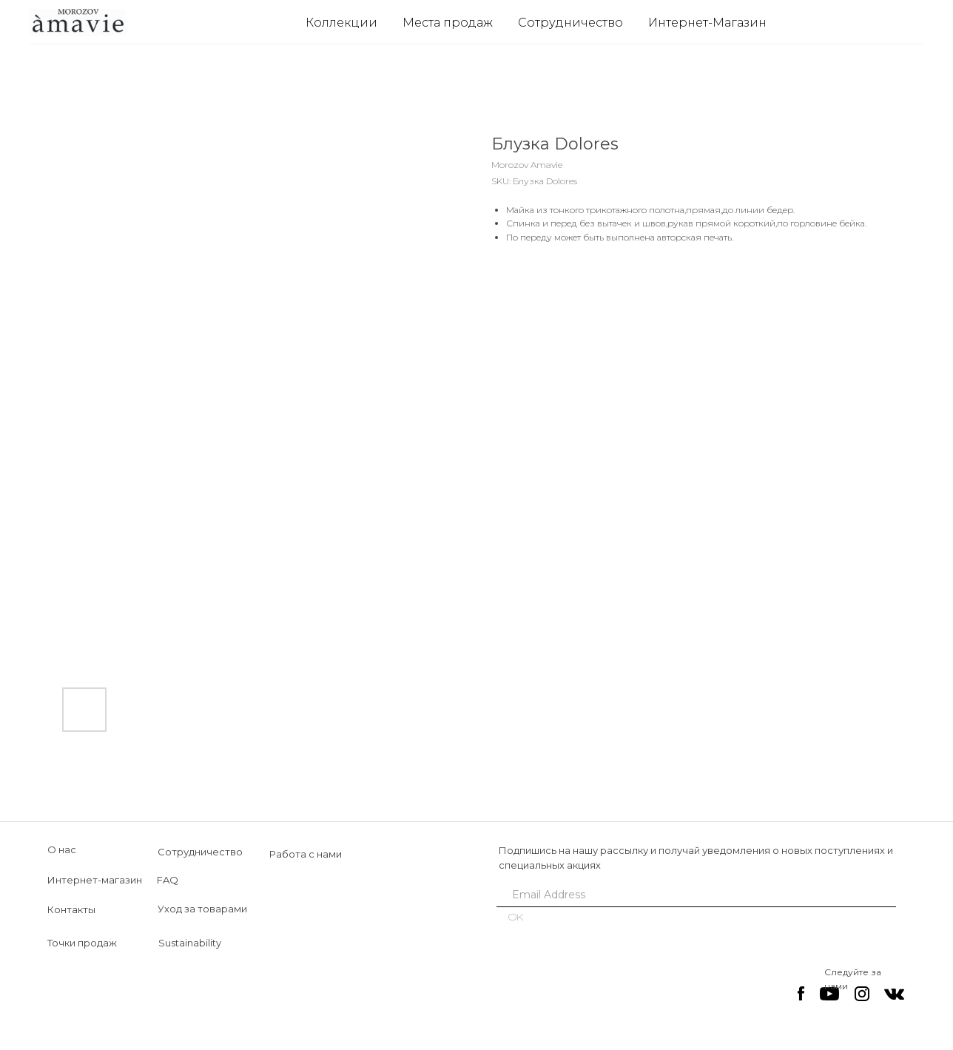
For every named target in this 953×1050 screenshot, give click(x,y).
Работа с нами (305, 854)
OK (515, 916)
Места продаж (448, 23)
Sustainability (189, 943)
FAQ (167, 880)
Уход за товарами (202, 909)
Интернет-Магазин (707, 23)
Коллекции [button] (341, 23)
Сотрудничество (570, 23)
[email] (691, 895)
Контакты (71, 909)
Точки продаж (82, 943)
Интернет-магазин (94, 880)
